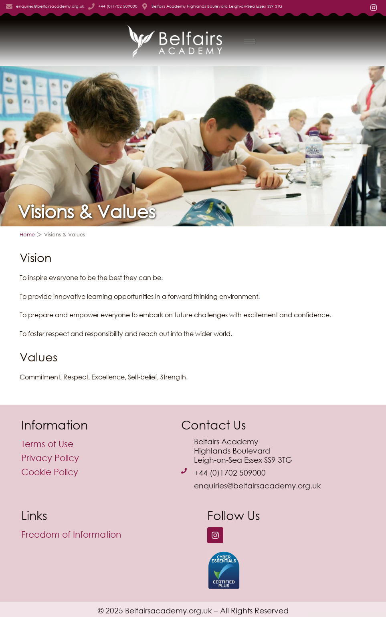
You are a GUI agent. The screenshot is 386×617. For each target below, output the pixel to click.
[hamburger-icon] (249, 41)
